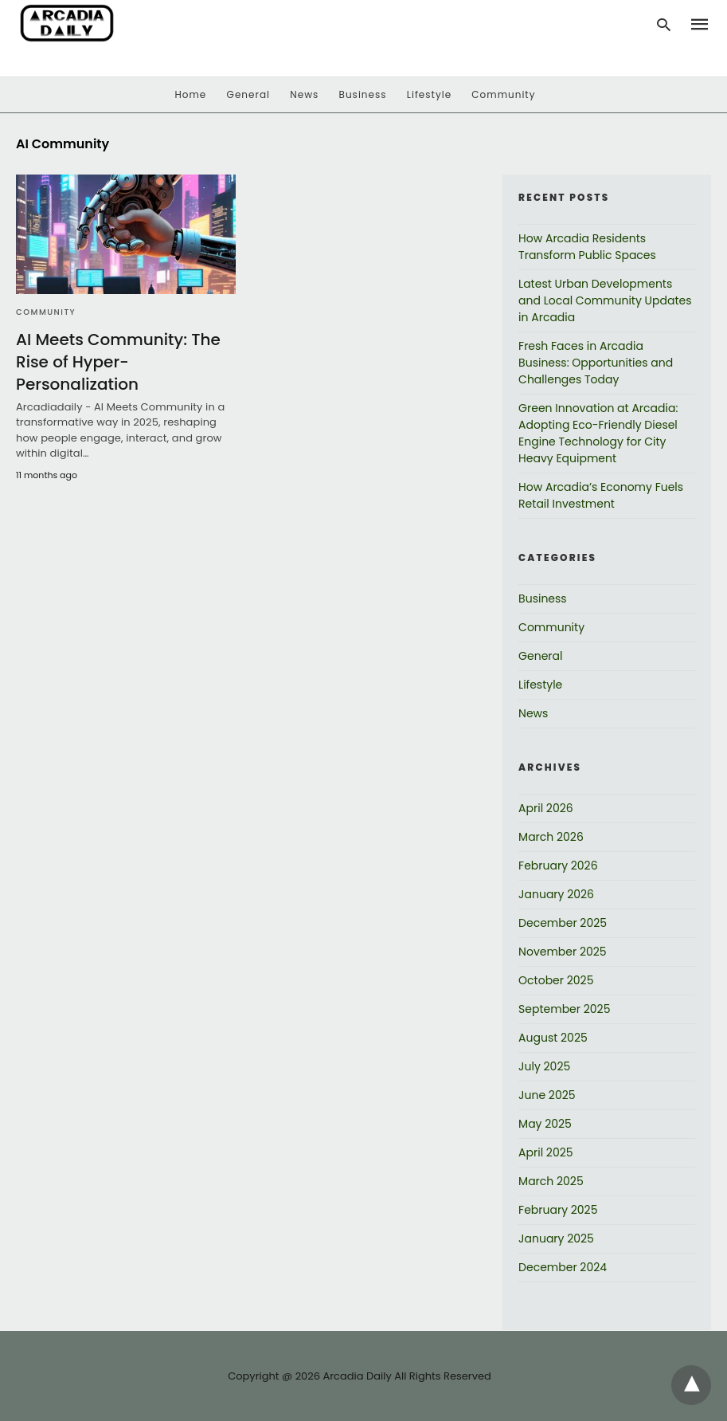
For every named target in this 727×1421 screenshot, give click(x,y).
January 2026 (556, 894)
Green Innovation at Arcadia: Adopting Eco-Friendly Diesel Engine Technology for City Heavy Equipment (598, 433)
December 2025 (562, 923)
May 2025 (545, 1124)
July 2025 (544, 1066)
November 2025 (562, 952)
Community (503, 94)
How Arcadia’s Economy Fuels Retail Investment (600, 495)
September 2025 (564, 1009)
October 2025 (555, 980)
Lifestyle (429, 94)
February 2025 (557, 1210)
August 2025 (553, 1038)
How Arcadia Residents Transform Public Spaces (587, 246)
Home (191, 94)
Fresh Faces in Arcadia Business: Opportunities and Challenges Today (595, 362)
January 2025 (556, 1238)
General (248, 94)
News (304, 94)
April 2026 (545, 808)
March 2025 (551, 1181)
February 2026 (557, 865)
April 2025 (545, 1152)
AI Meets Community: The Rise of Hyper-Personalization (118, 361)
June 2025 (546, 1095)
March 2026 (551, 837)
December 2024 (562, 1267)
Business (363, 94)
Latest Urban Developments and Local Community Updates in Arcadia (604, 300)
